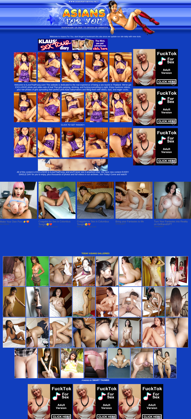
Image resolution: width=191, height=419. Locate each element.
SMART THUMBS (100, 360)
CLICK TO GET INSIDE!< (73, 125)
